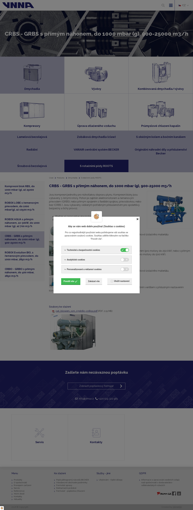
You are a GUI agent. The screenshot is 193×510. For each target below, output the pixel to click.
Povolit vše (70, 281)
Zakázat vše (94, 281)
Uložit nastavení (120, 281)
